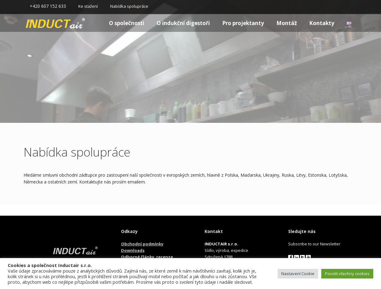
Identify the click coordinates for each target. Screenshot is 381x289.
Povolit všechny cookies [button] (347, 273)
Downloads (133, 250)
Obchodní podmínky (142, 244)
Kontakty (321, 23)
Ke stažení (88, 6)
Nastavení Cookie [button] (297, 273)
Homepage (44, 23)
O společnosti (126, 23)
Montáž (286, 23)
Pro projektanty (243, 23)
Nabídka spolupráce (129, 6)
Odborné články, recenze (147, 257)
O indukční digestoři (183, 23)
